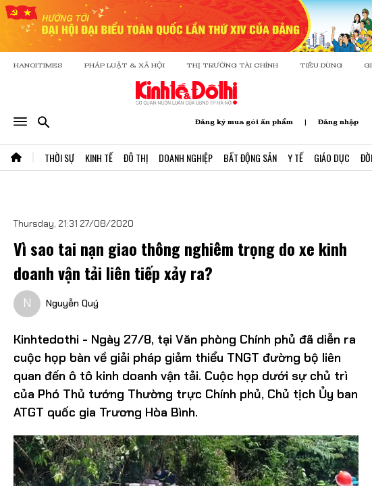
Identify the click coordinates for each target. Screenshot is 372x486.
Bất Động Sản (250, 158)
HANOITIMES (38, 65)
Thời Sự (59, 158)
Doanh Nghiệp (186, 158)
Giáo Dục (332, 158)
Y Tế (295, 158)
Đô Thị (136, 158)
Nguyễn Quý (72, 303)
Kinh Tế (99, 158)
